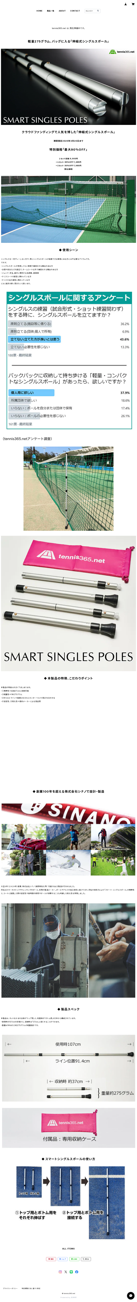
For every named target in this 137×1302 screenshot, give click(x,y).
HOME (39, 11)
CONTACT (75, 11)
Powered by (68, 1297)
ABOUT (62, 11)
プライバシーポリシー (10, 1288)
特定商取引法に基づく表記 (31, 1288)
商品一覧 (50, 11)
